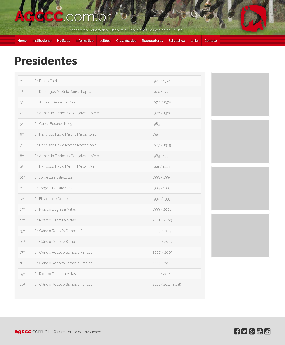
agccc (32, 331)
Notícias (63, 40)
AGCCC (63, 16)
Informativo (85, 40)
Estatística (177, 40)
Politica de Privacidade (83, 332)
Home (22, 40)
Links (194, 40)
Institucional (42, 40)
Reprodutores (152, 40)
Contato (210, 40)
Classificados (126, 40)
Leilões (104, 40)
